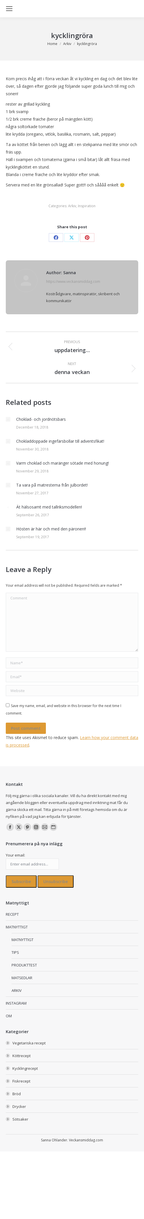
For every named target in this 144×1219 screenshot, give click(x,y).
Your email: (15, 855)
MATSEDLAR (22, 977)
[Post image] (8, 419)
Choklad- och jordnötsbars (41, 419)
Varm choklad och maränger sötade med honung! (62, 463)
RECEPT (12, 914)
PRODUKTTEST (24, 965)
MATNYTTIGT (17, 927)
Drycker (19, 1106)
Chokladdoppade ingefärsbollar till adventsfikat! (60, 441)
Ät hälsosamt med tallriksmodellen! (49, 507)
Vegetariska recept (29, 1043)
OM (9, 1015)
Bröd (16, 1093)
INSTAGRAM (16, 1003)
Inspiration (87, 205)
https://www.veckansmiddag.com (73, 281)
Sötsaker (20, 1119)
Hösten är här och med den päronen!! (51, 529)
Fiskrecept (21, 1081)
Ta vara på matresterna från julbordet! (52, 485)
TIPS (15, 952)
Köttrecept (21, 1055)
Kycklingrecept (25, 1068)
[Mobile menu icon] (9, 8)
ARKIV (17, 990)
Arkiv (72, 205)
